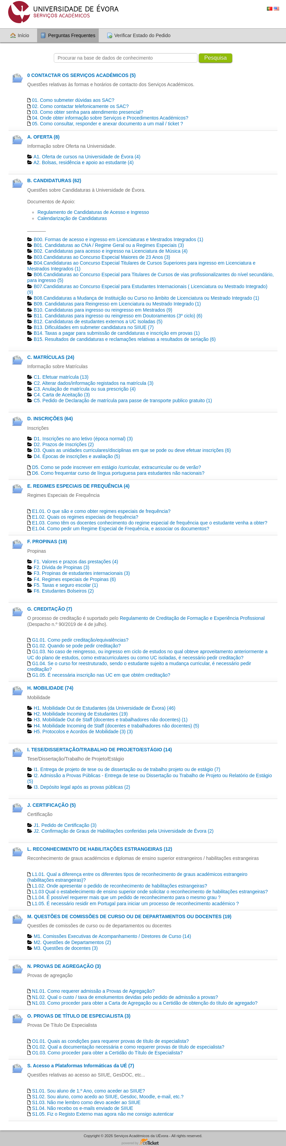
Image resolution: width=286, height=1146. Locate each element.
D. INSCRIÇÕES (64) (50, 418)
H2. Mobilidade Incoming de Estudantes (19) (81, 714)
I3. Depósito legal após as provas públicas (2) (82, 787)
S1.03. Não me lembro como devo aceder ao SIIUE (86, 1102)
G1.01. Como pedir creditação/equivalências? (80, 640)
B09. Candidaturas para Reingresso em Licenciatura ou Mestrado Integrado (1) (117, 304)
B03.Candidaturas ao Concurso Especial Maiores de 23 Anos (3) (102, 257)
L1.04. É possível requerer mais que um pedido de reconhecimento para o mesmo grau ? (126, 897)
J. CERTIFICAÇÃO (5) (51, 805)
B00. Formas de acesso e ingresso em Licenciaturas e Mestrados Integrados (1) (118, 239)
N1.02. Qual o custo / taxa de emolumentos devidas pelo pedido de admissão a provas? (125, 997)
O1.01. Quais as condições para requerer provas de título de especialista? (110, 1041)
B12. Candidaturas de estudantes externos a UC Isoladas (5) (98, 321)
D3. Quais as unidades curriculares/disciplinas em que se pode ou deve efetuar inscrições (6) (132, 450)
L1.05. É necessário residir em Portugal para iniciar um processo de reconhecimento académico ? (135, 903)
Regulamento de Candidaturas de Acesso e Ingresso (93, 212)
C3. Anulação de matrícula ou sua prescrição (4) (85, 389)
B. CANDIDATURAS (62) (54, 180)
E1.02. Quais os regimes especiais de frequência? (85, 517)
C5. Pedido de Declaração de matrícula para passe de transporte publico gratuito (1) (123, 400)
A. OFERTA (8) (43, 137)
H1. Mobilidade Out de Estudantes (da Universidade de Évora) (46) (104, 708)
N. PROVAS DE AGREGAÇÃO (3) (64, 966)
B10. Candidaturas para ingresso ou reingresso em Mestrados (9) (103, 310)
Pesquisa (215, 58)
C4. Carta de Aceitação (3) (62, 394)
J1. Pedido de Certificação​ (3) (65, 825)
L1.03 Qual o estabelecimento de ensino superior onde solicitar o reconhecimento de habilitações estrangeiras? (150, 891)
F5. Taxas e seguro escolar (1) (66, 585)
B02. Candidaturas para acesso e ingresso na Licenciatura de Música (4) (111, 251)
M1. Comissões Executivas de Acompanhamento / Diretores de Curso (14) (112, 936)
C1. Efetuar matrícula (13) (61, 377)
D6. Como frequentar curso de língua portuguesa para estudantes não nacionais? (118, 473)
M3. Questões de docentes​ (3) (66, 948)
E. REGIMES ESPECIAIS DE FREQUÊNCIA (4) (78, 486)
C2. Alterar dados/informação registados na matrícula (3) (94, 383)
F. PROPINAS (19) (47, 541)
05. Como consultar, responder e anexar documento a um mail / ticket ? (107, 123)
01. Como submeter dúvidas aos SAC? (73, 100)
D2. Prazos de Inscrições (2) (64, 444)
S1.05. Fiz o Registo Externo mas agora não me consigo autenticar (103, 1114)
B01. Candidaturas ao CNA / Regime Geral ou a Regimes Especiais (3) (109, 245)
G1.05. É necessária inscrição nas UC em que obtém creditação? (101, 675)
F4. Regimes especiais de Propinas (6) (75, 579)
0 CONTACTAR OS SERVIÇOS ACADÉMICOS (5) (81, 75)
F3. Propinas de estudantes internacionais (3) (82, 573)
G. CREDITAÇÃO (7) (49, 609)
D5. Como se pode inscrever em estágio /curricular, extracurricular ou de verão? (116, 467)
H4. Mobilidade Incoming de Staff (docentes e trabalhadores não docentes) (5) (116, 725)
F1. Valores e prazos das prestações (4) (76, 561)
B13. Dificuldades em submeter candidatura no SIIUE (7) (94, 327)
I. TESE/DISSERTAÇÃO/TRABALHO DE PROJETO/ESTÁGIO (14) (99, 749)
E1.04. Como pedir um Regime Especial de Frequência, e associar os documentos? (120, 528)
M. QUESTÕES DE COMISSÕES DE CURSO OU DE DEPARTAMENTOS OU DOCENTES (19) (129, 916)
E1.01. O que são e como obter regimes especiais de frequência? (101, 511)
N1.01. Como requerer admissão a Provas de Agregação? (93, 991)
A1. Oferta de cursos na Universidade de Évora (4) (86, 156)
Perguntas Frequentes (71, 35)
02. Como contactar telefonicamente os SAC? (80, 106)
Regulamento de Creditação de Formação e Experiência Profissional (192, 618)
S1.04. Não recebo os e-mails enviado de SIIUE (82, 1108)
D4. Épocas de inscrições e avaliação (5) (77, 456)
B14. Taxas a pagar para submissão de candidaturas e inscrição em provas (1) (117, 333)
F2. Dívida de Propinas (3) (61, 567)
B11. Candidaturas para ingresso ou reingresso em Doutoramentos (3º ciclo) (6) (118, 315)
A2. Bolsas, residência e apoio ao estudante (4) (83, 162)
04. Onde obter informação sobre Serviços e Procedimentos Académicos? (110, 118)
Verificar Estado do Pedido (142, 35)
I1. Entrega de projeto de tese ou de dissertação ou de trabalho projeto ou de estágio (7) (127, 769)
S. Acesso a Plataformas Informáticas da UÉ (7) (80, 1065)
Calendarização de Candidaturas (72, 218)
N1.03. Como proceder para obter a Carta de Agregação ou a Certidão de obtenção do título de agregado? (144, 1003)
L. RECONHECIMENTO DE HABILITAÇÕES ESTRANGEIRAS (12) (99, 849)
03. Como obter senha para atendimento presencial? (87, 112)
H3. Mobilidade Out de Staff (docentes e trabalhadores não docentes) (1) (111, 719)
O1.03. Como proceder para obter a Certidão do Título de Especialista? (107, 1052)
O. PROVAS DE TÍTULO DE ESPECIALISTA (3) (78, 1016)
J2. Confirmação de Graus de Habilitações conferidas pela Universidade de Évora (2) (123, 831)
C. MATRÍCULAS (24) (50, 357)
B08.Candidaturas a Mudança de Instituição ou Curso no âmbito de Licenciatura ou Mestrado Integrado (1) (146, 298)
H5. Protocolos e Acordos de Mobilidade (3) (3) (83, 731)
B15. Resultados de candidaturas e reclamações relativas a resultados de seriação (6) (125, 339)
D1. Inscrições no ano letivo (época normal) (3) (83, 438)
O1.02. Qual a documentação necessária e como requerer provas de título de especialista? (128, 1047)
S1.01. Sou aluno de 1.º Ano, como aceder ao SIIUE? (88, 1091)
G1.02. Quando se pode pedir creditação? (76, 645)
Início (23, 35)
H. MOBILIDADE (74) (50, 688)
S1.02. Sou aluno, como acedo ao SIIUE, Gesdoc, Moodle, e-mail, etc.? (108, 1096)
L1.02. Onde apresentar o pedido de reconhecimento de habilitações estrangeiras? (119, 886)
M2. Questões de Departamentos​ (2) (72, 942)
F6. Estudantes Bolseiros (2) (64, 591)
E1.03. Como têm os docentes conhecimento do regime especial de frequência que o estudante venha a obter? (149, 522)
